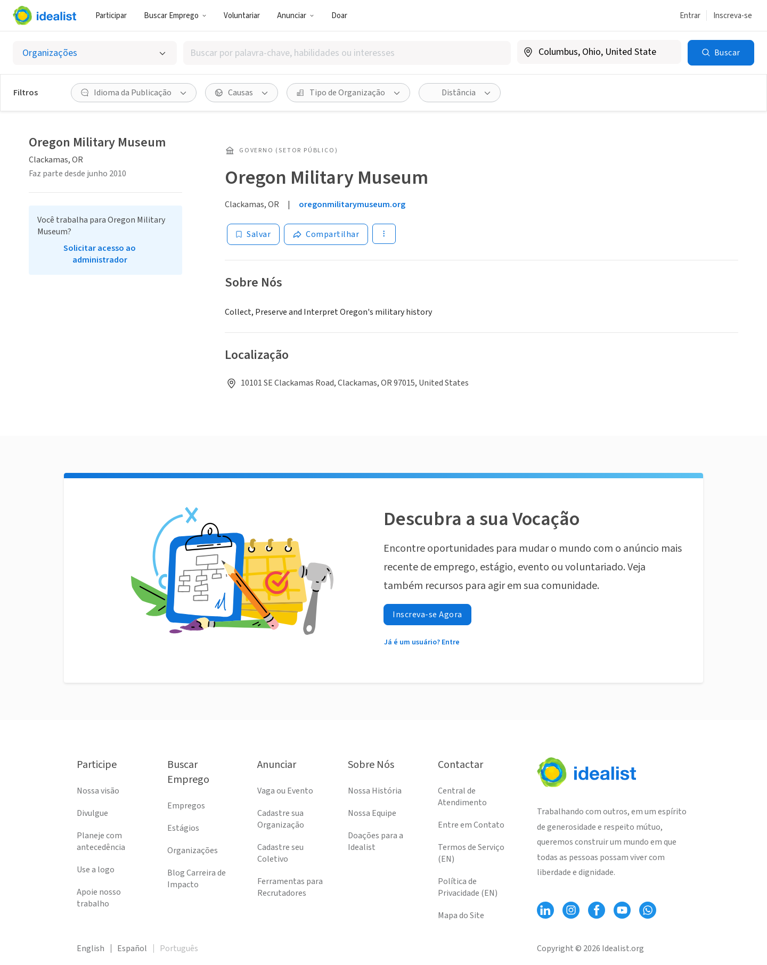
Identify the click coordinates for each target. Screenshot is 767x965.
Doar (339, 15)
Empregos (186, 806)
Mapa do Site (461, 915)
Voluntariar (242, 15)
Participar (111, 15)
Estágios (183, 828)
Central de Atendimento (462, 796)
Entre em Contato (471, 825)
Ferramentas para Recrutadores (290, 887)
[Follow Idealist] (545, 910)
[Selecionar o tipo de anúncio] (95, 53)
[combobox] (347, 53)
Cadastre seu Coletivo (280, 853)
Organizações (192, 850)
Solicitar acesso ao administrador (99, 254)
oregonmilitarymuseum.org (352, 204)
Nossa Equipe (372, 813)
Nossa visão (98, 791)
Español (132, 948)
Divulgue (92, 813)
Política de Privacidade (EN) (467, 887)
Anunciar (295, 15)
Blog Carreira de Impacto (196, 878)
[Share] (326, 234)
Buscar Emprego (175, 15)
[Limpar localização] (666, 52)
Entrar (690, 15)
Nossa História (375, 791)
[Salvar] (253, 234)
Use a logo (96, 870)
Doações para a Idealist (375, 841)
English (90, 948)
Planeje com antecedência (101, 841)
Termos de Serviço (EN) (471, 853)
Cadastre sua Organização (280, 819)
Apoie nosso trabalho (99, 898)
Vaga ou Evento (285, 791)
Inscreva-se (732, 15)
